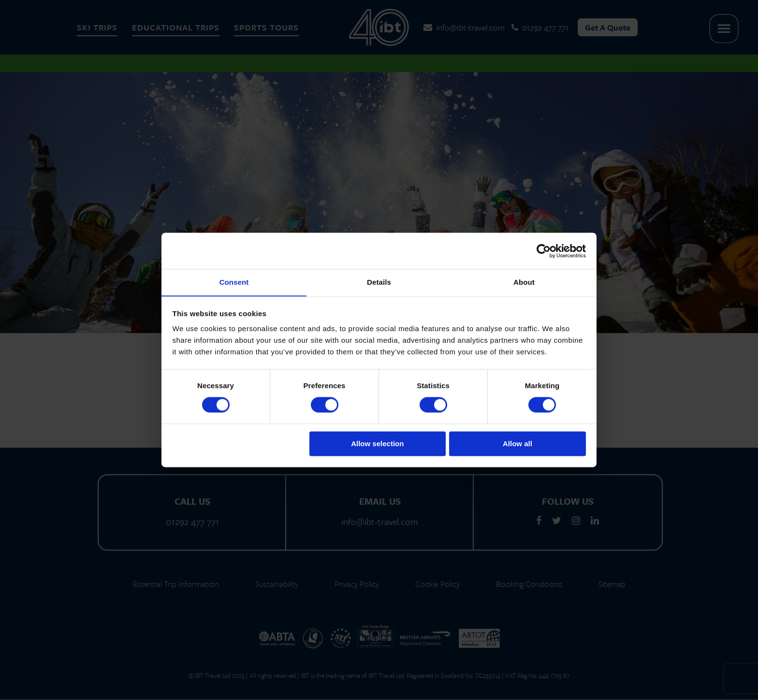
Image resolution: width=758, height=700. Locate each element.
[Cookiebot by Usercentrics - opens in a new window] (543, 250)
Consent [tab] (234, 282)
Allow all (517, 444)
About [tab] (524, 282)
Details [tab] (379, 282)
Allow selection (377, 444)
